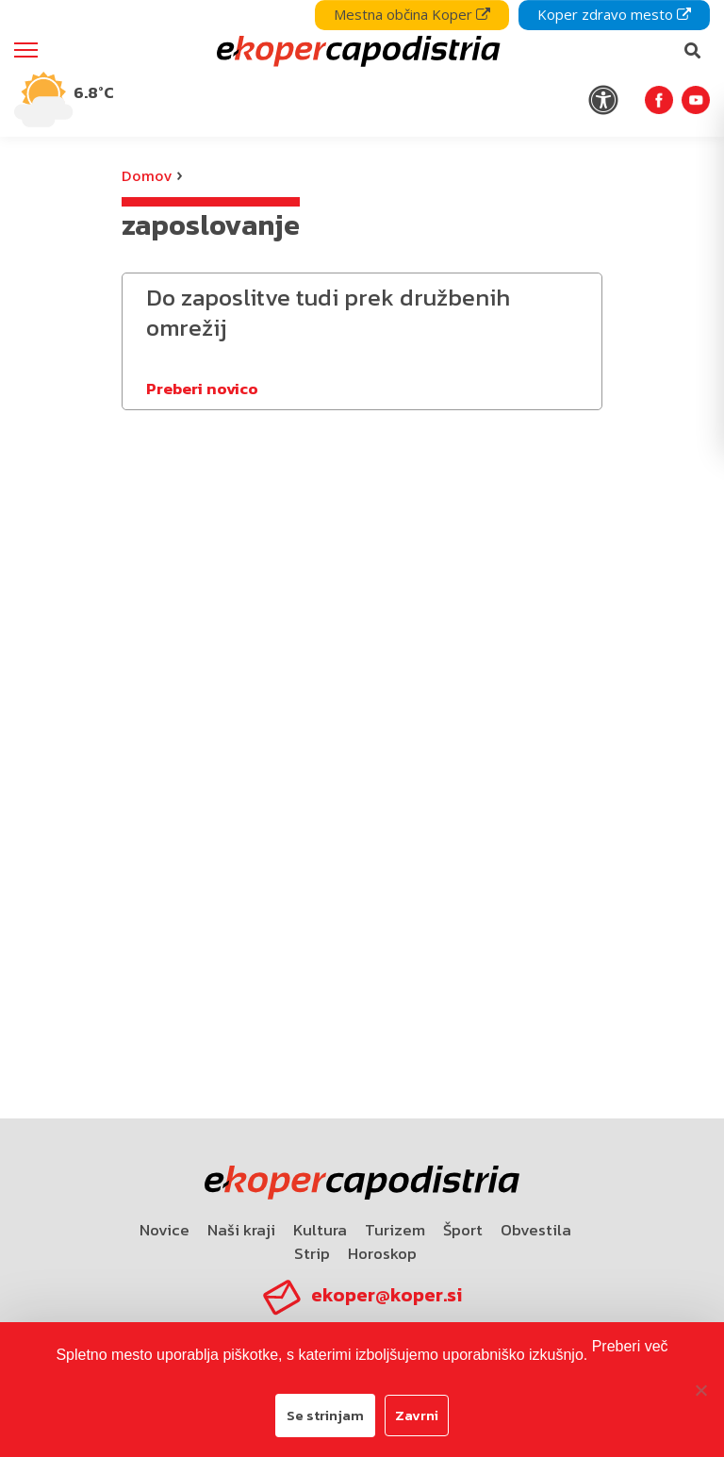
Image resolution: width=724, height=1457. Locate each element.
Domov (147, 175)
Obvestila (536, 1229)
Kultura (320, 1229)
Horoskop (382, 1253)
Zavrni (416, 1415)
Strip (312, 1253)
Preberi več (630, 1346)
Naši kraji (241, 1229)
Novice (164, 1229)
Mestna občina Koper (412, 14)
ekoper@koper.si (386, 1295)
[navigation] (362, 68)
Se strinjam (325, 1415)
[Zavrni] (700, 1390)
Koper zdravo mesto (614, 14)
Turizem (395, 1229)
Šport (463, 1229)
